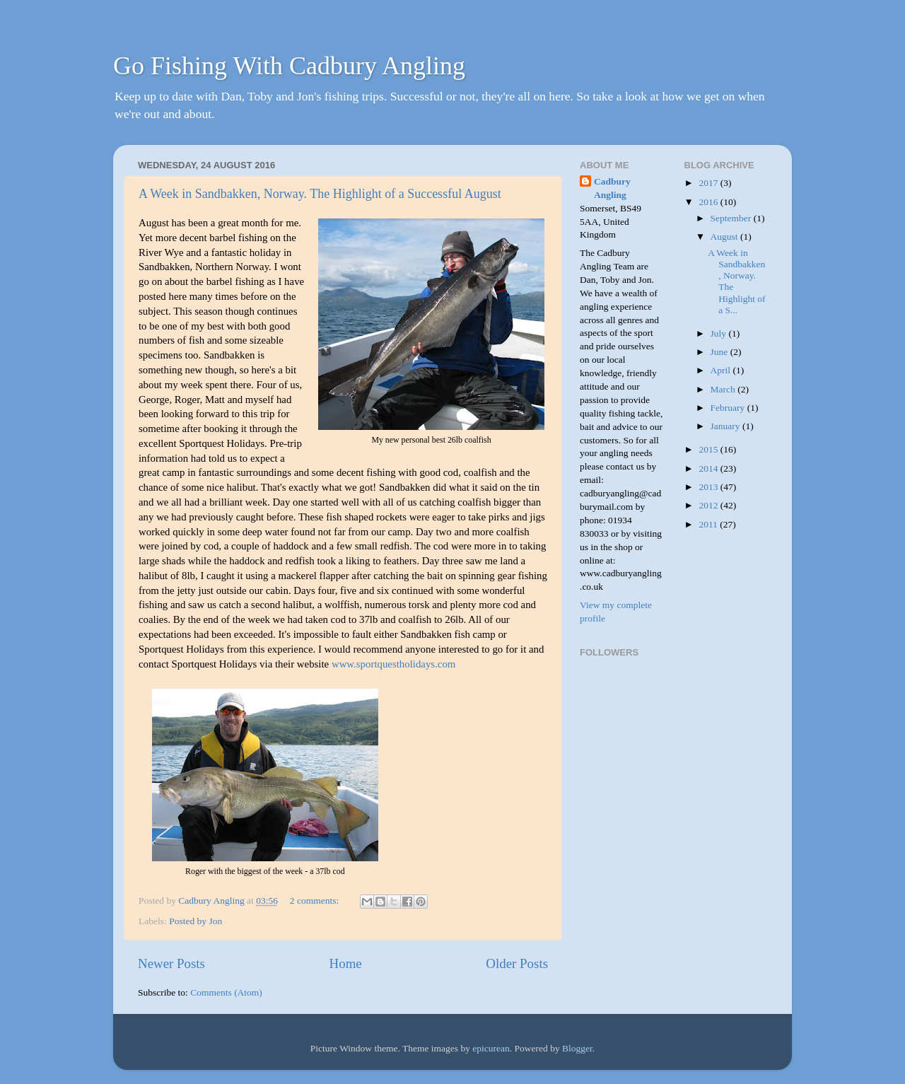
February (729, 407)
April (722, 370)
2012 (709, 505)
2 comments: (315, 900)
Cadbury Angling (612, 188)
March (724, 389)
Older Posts (517, 963)
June (720, 351)
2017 (709, 182)
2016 (709, 202)
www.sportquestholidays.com (394, 664)
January (726, 426)
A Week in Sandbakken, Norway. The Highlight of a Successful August (320, 194)
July (720, 333)
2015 (709, 449)
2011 (709, 524)
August (725, 236)
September (732, 218)
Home (345, 963)
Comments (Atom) (226, 992)
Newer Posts (171, 963)
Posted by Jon (195, 921)
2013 (709, 487)
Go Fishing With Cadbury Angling (289, 66)
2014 (709, 468)
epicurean (490, 1048)
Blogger (577, 1048)
